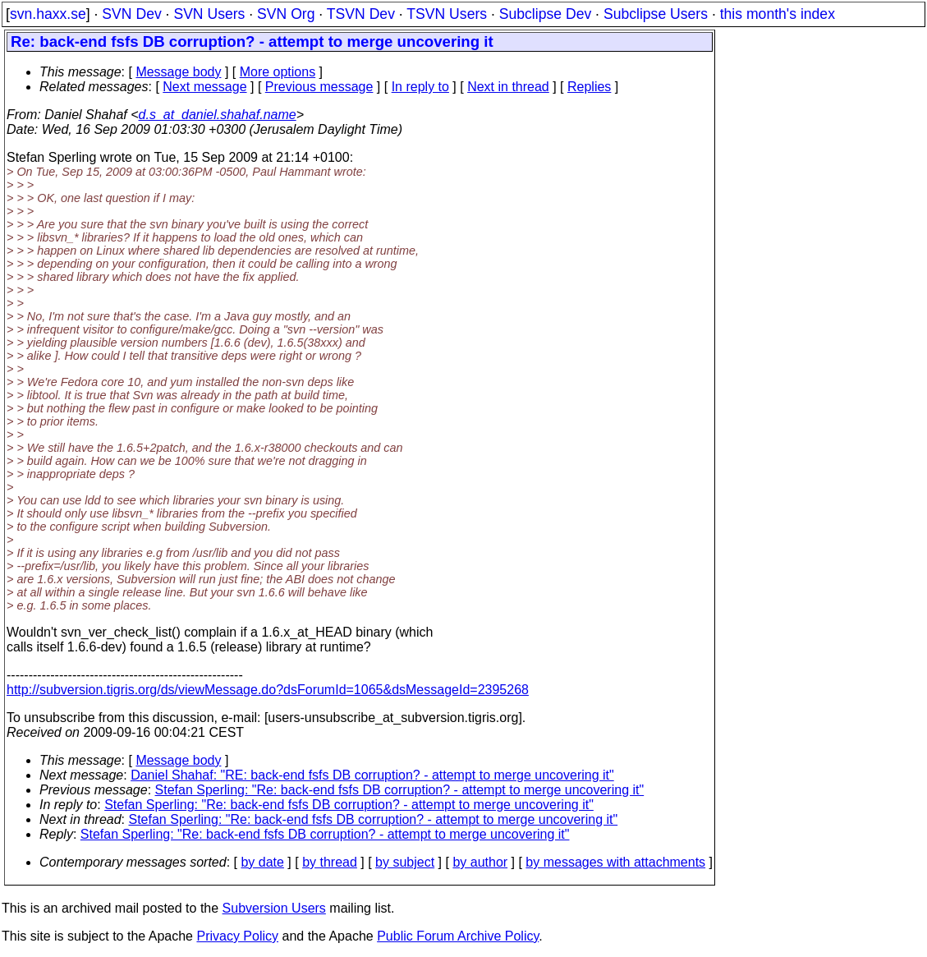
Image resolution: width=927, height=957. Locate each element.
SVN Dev (131, 14)
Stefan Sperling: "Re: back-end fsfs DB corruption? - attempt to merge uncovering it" (400, 790)
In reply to (420, 87)
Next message (204, 87)
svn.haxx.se (48, 14)
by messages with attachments (615, 862)
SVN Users (209, 14)
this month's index (777, 14)
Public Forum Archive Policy (458, 936)
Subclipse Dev (545, 14)
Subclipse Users (655, 14)
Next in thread (508, 87)
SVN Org (285, 14)
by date (262, 862)
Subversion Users (274, 908)
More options (278, 72)
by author (479, 862)
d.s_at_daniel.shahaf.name (217, 115)
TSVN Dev (361, 14)
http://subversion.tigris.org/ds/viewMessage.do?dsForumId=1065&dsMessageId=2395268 (268, 690)
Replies (589, 87)
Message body (178, 72)
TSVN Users (446, 14)
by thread (329, 862)
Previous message (319, 87)
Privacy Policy (237, 936)
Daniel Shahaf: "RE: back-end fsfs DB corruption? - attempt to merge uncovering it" (372, 775)
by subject (404, 862)
